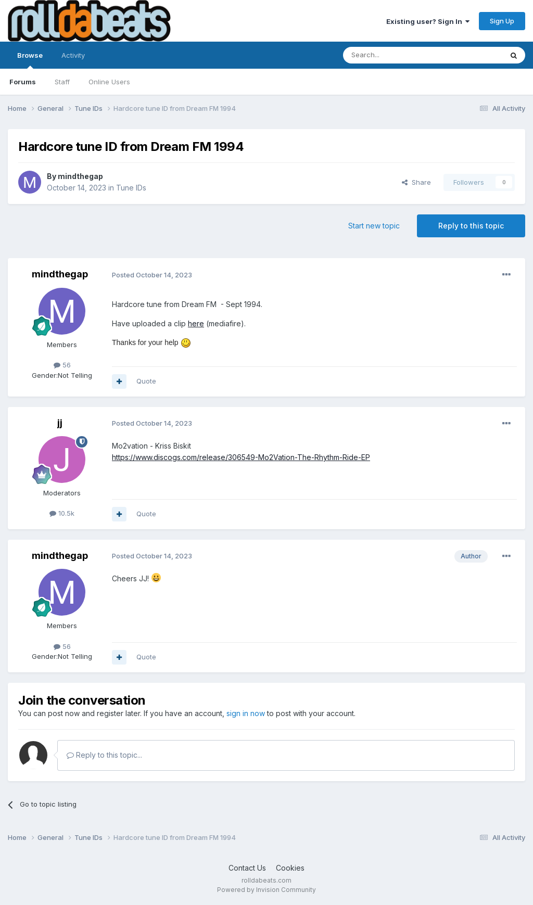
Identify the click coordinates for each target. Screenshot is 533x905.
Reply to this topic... (104, 754)
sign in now (245, 713)
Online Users (109, 82)
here (196, 323)
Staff (62, 82)
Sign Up (502, 21)
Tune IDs (131, 187)
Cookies (290, 867)
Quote (146, 381)
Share (416, 182)
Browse (30, 60)
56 (62, 365)
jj (59, 422)
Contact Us (247, 867)
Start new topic (374, 225)
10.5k (61, 513)
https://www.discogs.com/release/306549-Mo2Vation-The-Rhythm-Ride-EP (241, 457)
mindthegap (80, 176)
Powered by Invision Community (266, 890)
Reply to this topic (471, 225)
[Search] (396, 55)
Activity (73, 55)
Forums (22, 82)
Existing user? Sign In (427, 21)
